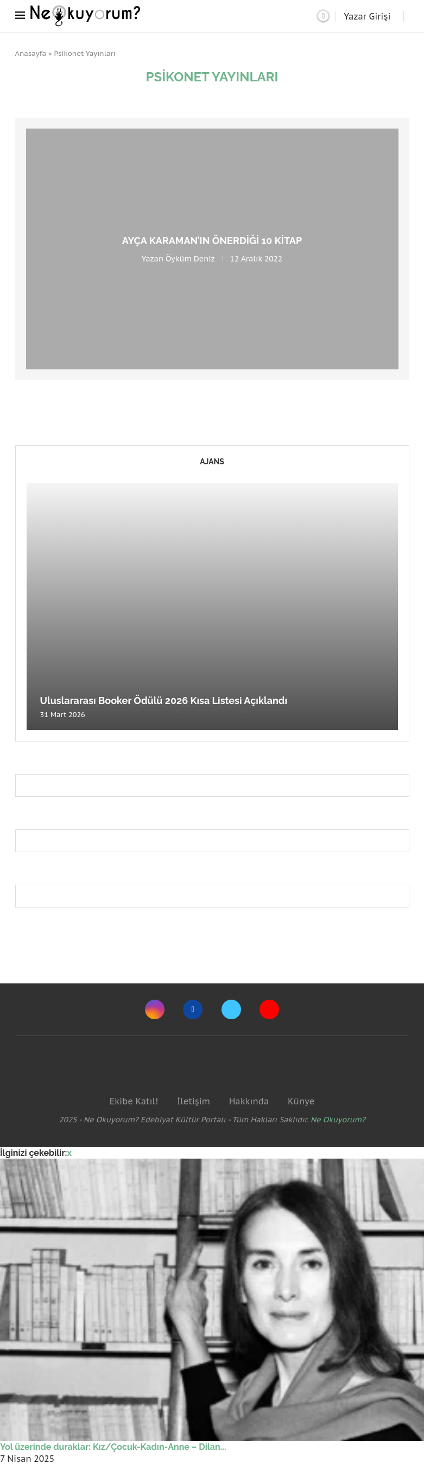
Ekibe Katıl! (134, 1101)
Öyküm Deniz (190, 259)
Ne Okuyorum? (338, 1119)
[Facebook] (192, 1009)
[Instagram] (154, 1009)
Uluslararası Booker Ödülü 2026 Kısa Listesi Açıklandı (164, 700)
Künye (301, 1101)
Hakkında (249, 1101)
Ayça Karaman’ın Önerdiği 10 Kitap (212, 240)
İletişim (193, 1101)
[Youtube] (269, 1009)
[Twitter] (231, 1009)
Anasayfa (31, 53)
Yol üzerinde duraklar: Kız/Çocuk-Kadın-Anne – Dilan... (113, 1447)
